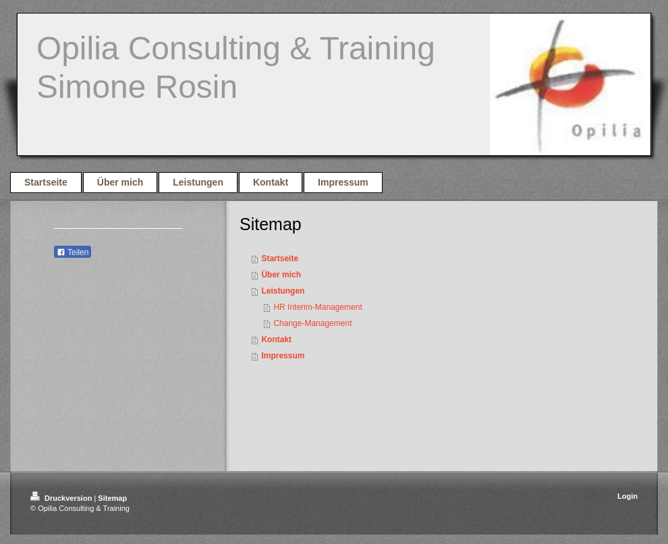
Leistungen (282, 291)
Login (627, 496)
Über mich (281, 274)
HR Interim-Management (317, 307)
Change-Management (312, 323)
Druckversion (62, 498)
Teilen (72, 252)
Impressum (282, 355)
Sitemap (112, 498)
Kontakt (276, 339)
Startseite (279, 258)
